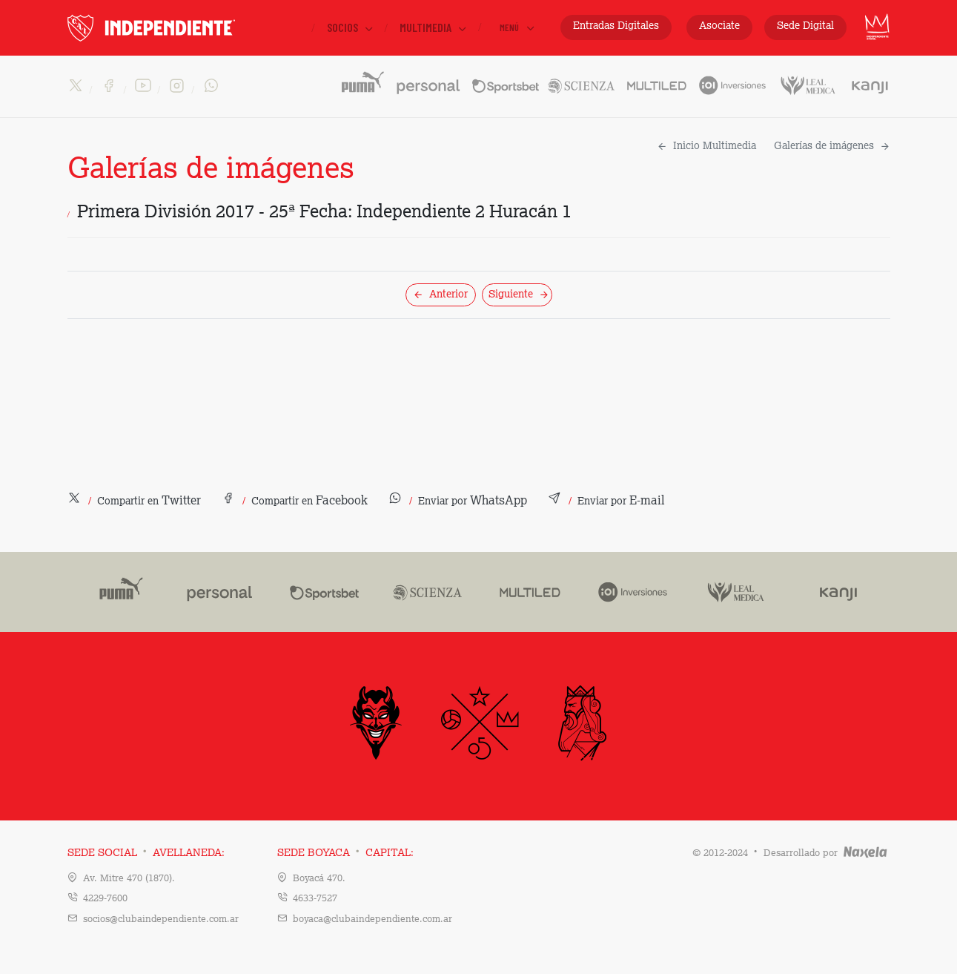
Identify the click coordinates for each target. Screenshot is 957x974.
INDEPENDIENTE (182, 28)
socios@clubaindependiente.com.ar (161, 919)
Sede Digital (805, 26)
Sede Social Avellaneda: (146, 853)
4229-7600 (105, 899)
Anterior (440, 294)
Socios (351, 27)
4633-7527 (315, 899)
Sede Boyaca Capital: (345, 853)
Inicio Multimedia (706, 146)
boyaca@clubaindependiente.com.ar (372, 919)
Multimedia (434, 27)
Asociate (719, 26)
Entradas (616, 26)
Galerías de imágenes (832, 146)
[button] (134, 501)
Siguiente (519, 294)
